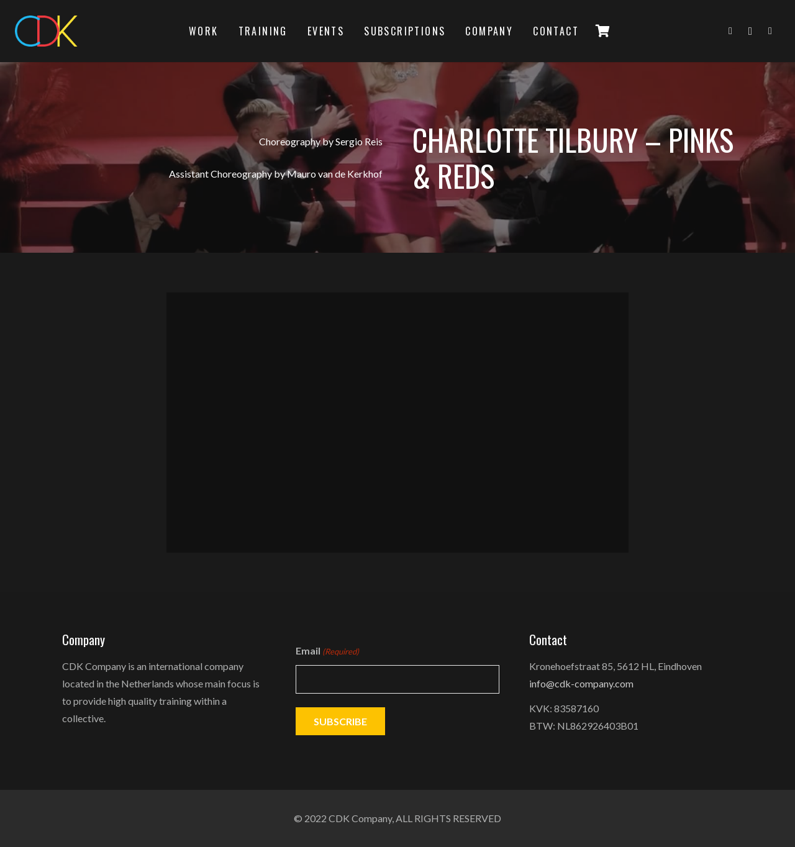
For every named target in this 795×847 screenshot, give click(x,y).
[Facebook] (730, 31)
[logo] (46, 31)
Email (327, 651)
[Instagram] (750, 31)
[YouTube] (770, 31)
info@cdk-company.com (581, 683)
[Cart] (602, 31)
